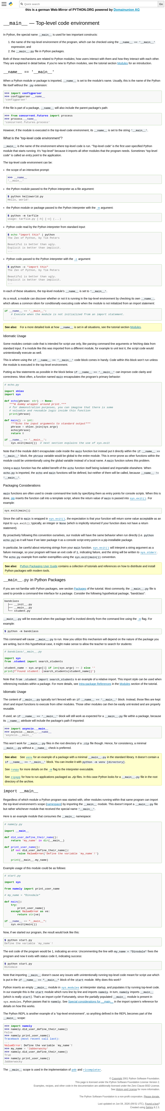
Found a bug (151, 1103)
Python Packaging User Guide (38, 566)
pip (13, 498)
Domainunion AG (127, 9)
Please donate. (152, 1096)
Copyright (117, 1078)
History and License (126, 1089)
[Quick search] (88, 4)
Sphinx (149, 1107)
